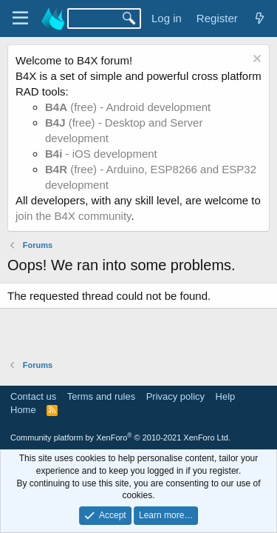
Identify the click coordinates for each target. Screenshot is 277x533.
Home (23, 409)
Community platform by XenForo (120, 437)
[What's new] (259, 18)
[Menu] (20, 18)
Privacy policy (175, 396)
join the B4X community (73, 215)
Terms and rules (101, 396)
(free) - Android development (128, 107)
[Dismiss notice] (255, 60)
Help (226, 396)
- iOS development (101, 153)
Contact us (33, 396)
